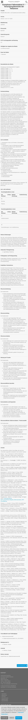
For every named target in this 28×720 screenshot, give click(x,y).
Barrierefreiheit (5, 700)
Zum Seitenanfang (21, 665)
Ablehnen (12, 717)
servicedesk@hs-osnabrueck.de (10, 683)
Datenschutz (4, 714)
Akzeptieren (18, 717)
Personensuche (5, 698)
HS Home (4, 696)
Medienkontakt (5, 699)
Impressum (20, 712)
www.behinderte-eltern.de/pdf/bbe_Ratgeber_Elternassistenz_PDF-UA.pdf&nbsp (12, 500)
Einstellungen (4, 717)
